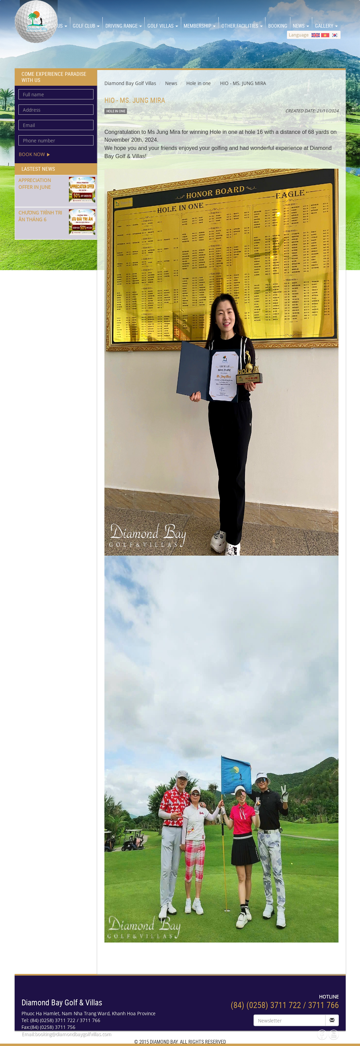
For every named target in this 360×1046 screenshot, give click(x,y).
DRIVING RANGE (123, 25)
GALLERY (326, 25)
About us (54, 25)
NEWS (301, 25)
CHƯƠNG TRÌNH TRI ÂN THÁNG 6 (40, 216)
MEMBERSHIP (200, 25)
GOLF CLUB (86, 25)
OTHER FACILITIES (242, 25)
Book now (34, 154)
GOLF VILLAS (162, 25)
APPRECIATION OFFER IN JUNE (34, 183)
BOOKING (277, 25)
